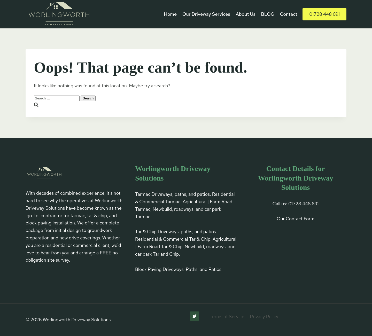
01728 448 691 (324, 14)
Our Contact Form (295, 219)
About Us (245, 14)
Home (170, 14)
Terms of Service (227, 316)
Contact (288, 14)
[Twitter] (194, 316)
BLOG (268, 14)
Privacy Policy (264, 316)
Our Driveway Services (206, 14)
